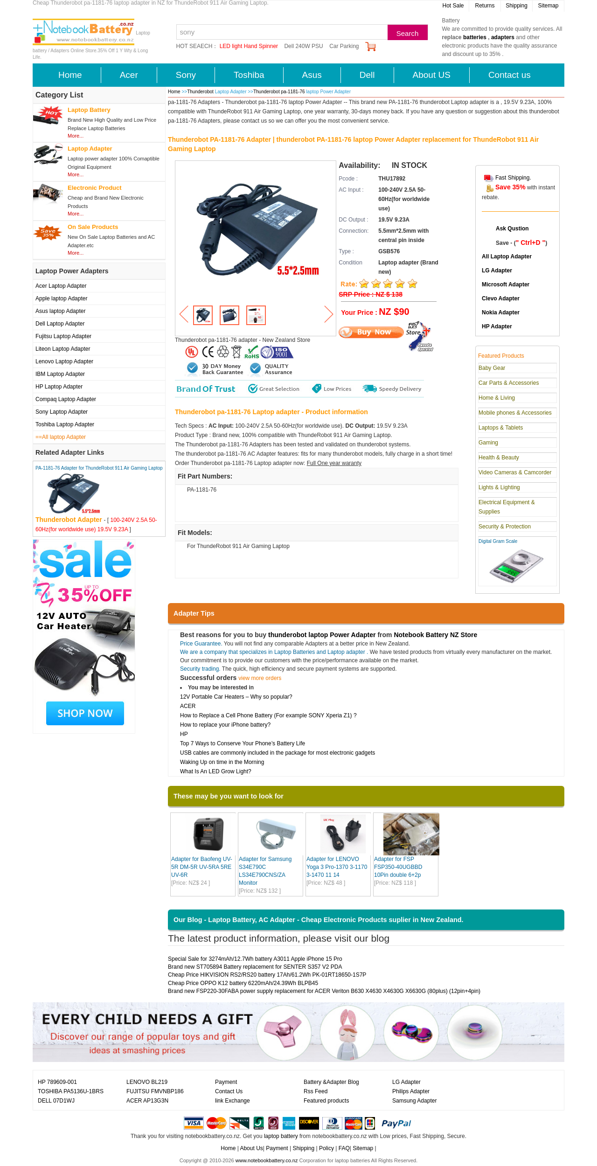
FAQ (344, 1148)
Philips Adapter (411, 1091)
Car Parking (344, 46)
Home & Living (497, 398)
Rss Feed (315, 1091)
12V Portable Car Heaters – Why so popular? (236, 697)
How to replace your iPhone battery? (225, 725)
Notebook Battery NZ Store (435, 635)
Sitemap (548, 5)
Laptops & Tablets (501, 427)
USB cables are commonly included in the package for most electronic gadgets (277, 753)
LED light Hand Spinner (249, 46)
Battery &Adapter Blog (331, 1082)
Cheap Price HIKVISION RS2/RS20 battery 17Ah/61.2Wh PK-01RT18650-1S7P (267, 975)
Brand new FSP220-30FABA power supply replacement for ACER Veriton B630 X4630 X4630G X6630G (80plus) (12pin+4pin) (324, 991)
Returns (484, 5)
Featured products (326, 1100)
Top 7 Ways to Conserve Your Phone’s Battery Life (242, 743)
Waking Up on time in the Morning (222, 762)
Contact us (509, 75)
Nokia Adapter (501, 312)
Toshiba (249, 75)
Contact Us (229, 1091)
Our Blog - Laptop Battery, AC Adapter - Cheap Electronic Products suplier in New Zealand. (319, 919)
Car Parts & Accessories (509, 383)
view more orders (259, 678)
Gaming (488, 442)
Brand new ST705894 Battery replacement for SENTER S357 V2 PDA (255, 967)
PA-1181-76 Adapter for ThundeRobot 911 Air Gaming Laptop (99, 468)
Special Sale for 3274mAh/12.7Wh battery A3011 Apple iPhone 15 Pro (255, 959)
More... (75, 136)
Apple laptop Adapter (61, 298)
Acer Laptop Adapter (60, 286)
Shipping (517, 5)
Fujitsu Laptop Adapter (63, 336)
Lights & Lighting (499, 487)
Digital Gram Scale (498, 541)
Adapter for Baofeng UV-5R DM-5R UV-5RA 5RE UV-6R (201, 867)
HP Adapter (497, 326)
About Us (251, 1148)
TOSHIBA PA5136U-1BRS (71, 1091)
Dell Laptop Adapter (59, 323)
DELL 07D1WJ (56, 1100)
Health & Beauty (499, 457)
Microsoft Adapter (505, 284)
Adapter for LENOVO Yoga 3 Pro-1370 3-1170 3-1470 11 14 (336, 867)
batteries (474, 37)
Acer (129, 75)
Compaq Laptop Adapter (65, 399)
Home (70, 75)
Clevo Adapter (501, 298)
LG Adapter (497, 270)
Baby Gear (492, 368)
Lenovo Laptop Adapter (64, 361)
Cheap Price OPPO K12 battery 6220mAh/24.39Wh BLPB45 (243, 983)
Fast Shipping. (513, 177)
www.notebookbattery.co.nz (267, 1160)
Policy (326, 1148)
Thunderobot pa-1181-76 (279, 91)
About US (432, 75)
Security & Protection (505, 526)
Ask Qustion (512, 228)
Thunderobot (200, 91)
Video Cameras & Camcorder (515, 472)
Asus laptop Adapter (60, 311)
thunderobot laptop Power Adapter (321, 635)
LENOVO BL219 (146, 1082)
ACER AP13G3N (147, 1100)
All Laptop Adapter (507, 256)
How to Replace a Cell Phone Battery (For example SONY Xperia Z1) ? (268, 715)
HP (184, 734)
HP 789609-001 (57, 1082)
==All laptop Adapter (60, 437)
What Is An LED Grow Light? (215, 771)
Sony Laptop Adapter (61, 412)
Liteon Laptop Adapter (62, 349)
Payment (226, 1082)
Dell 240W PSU (303, 46)
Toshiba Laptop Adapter (64, 424)
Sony (186, 75)
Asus (312, 75)
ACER (187, 706)
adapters (502, 37)
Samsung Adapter (414, 1100)
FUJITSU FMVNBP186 (155, 1091)
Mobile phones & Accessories (515, 412)
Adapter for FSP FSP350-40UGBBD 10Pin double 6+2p (398, 867)
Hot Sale (453, 5)
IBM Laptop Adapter (60, 374)
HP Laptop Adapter (59, 386)
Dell (367, 75)
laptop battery (281, 1136)
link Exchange (232, 1100)
